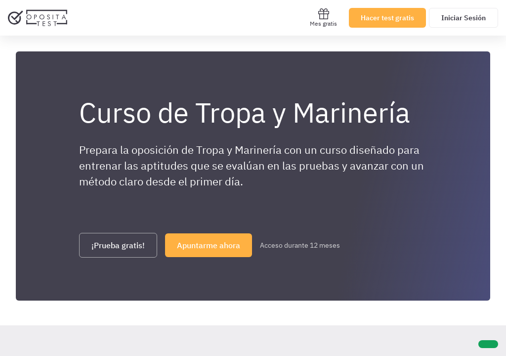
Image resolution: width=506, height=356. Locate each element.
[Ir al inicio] (37, 18)
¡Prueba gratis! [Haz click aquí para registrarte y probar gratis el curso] (118, 245)
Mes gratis (323, 17)
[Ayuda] (488, 344)
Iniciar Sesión (463, 17)
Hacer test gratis (387, 17)
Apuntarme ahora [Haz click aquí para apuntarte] (208, 245)
